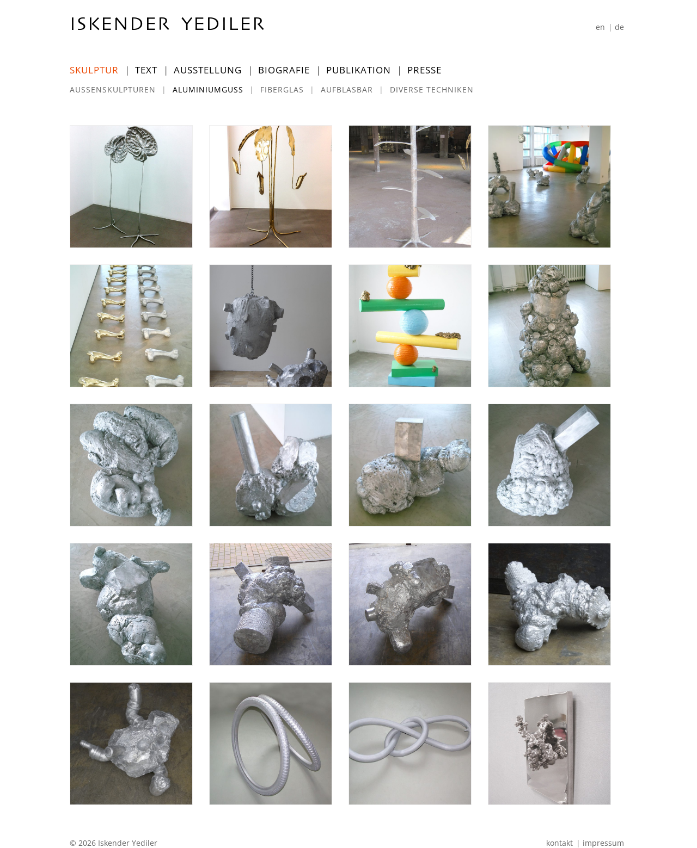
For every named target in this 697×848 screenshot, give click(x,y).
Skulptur (94, 70)
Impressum (603, 843)
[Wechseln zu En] (600, 27)
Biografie (284, 70)
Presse (424, 70)
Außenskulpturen (113, 89)
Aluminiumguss (208, 89)
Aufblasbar (347, 89)
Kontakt (559, 843)
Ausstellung (208, 70)
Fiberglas (282, 89)
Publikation (358, 70)
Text (146, 70)
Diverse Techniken (432, 89)
